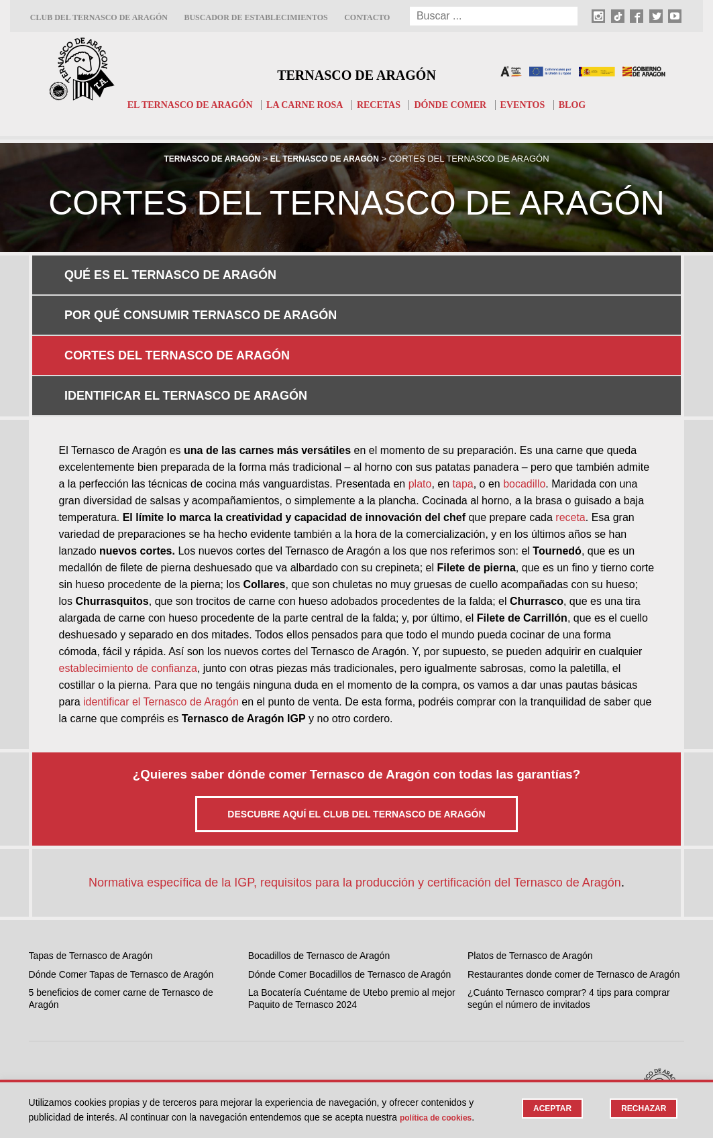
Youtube (274, 1070)
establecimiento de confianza (128, 583)
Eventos (533, 104)
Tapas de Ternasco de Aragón (91, 871)
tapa (463, 399)
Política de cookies (442, 1117)
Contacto (367, 17)
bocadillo (524, 399)
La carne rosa (303, 104)
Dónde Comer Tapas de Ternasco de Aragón (121, 890)
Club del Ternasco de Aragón (99, 17)
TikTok (270, 1020)
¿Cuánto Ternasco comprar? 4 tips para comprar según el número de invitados (569, 914)
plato (420, 399)
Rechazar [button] (642, 1109)
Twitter (271, 1053)
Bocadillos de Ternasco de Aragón (319, 871)
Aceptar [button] (547, 1109)
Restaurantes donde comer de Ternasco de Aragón (574, 890)
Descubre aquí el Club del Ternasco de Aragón (356, 729)
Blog (585, 104)
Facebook (277, 1036)
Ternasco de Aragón (356, 71)
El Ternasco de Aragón (180, 104)
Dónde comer (456, 104)
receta (570, 433)
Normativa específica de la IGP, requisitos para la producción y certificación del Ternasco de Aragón (355, 798)
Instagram (278, 1003)
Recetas (381, 104)
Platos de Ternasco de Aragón (530, 871)
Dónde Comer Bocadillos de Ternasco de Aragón (349, 890)
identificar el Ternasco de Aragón (161, 617)
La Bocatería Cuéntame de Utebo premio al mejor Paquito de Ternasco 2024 (351, 914)
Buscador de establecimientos (255, 17)
